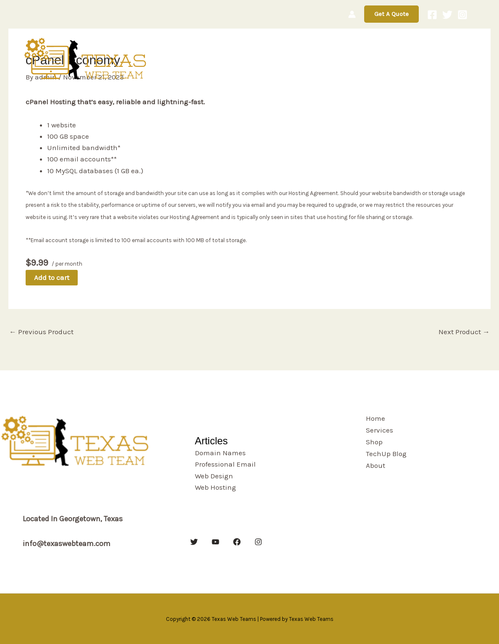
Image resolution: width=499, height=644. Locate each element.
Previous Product (41, 331)
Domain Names (220, 453)
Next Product (464, 331)
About (454, 59)
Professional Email (225, 464)
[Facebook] (432, 15)
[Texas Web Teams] (86, 58)
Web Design (214, 476)
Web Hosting (215, 487)
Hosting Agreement (313, 193)
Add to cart (51, 277)
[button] (391, 14)
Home (283, 58)
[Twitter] (447, 15)
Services (321, 58)
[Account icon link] (352, 14)
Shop (358, 58)
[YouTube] (215, 542)
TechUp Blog (403, 58)
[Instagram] (462, 15)
